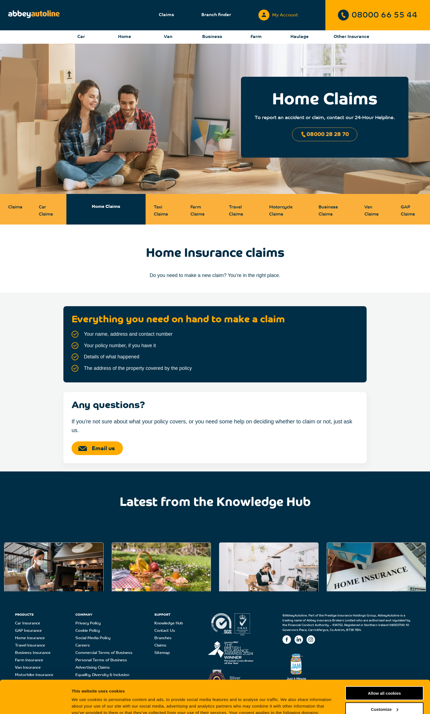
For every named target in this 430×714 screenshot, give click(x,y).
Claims (166, 15)
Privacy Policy (88, 623)
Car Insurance (27, 623)
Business (212, 37)
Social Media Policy (92, 638)
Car (81, 37)
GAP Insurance (28, 631)
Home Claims (106, 207)
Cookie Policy (87, 631)
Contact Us (164, 631)
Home (124, 37)
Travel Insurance (30, 646)
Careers (82, 646)
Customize (384, 678)
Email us (96, 449)
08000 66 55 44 (377, 15)
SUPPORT (162, 614)
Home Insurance (30, 638)
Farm (256, 37)
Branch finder (216, 15)
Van (168, 37)
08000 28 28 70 (325, 134)
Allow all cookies (384, 662)
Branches (163, 638)
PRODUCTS (24, 614)
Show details (84, 703)
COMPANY (83, 614)
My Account (278, 14)
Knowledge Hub (168, 623)
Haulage (299, 37)
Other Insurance (351, 37)
